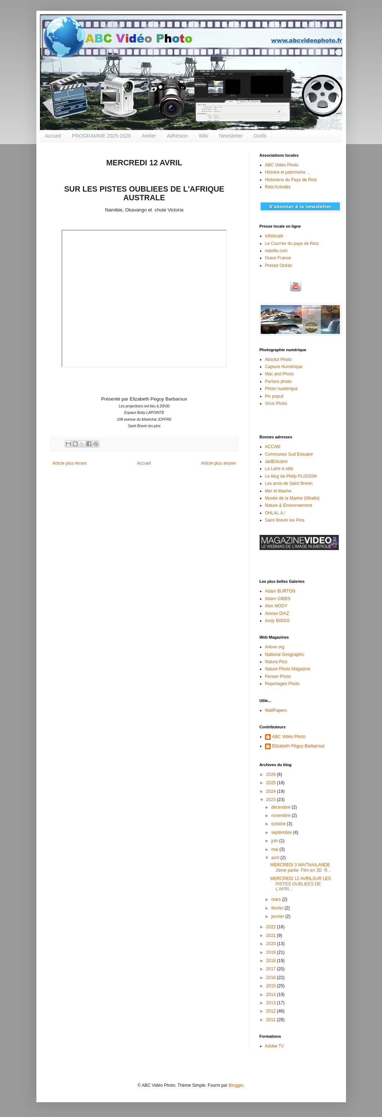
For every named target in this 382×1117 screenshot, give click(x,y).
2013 (271, 1002)
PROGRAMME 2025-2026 (101, 136)
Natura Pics (276, 661)
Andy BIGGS (277, 620)
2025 (271, 782)
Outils (259, 136)
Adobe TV (274, 1046)
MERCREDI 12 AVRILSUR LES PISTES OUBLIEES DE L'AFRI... (300, 884)
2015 (271, 985)
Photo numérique (281, 388)
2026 (271, 774)
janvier (278, 916)
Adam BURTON (280, 591)
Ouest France (278, 257)
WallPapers (276, 710)
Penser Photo (278, 676)
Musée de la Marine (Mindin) (292, 498)
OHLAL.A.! (275, 512)
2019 (271, 952)
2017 (271, 968)
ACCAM (272, 446)
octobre (279, 823)
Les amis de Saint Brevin (289, 483)
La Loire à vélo (279, 468)
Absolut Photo (278, 359)
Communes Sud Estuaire (289, 454)
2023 (271, 799)
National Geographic (284, 654)
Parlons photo (278, 381)
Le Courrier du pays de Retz (292, 243)
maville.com (276, 250)
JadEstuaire (276, 461)
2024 (271, 791)
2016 (271, 977)
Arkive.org (274, 646)
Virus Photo (276, 403)
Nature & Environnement (288, 505)
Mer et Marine (278, 490)
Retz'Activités (278, 186)
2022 (271, 926)
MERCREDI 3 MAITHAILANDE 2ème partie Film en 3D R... (300, 867)
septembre (282, 832)
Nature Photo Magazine (287, 668)
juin (275, 840)
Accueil (53, 136)
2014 (271, 994)
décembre (281, 807)
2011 (271, 1019)
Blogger (236, 1085)
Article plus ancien (218, 463)
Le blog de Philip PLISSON (291, 476)
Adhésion (177, 136)
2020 (271, 943)
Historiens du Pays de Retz (291, 179)
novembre (281, 815)
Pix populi (274, 396)
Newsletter (231, 136)
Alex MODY (276, 605)
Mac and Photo (279, 373)
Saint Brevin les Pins (285, 520)
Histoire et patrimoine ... (288, 172)
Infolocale (274, 235)
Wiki (203, 136)
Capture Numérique (284, 366)
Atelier (149, 136)
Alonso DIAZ (277, 613)
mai (275, 849)
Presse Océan (278, 265)
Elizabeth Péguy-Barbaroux (298, 746)
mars (276, 899)
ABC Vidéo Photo (281, 164)
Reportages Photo (282, 683)
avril (275, 857)
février (277, 908)
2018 (271, 960)
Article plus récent (70, 463)
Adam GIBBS (278, 598)
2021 (271, 935)
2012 (271, 1011)
